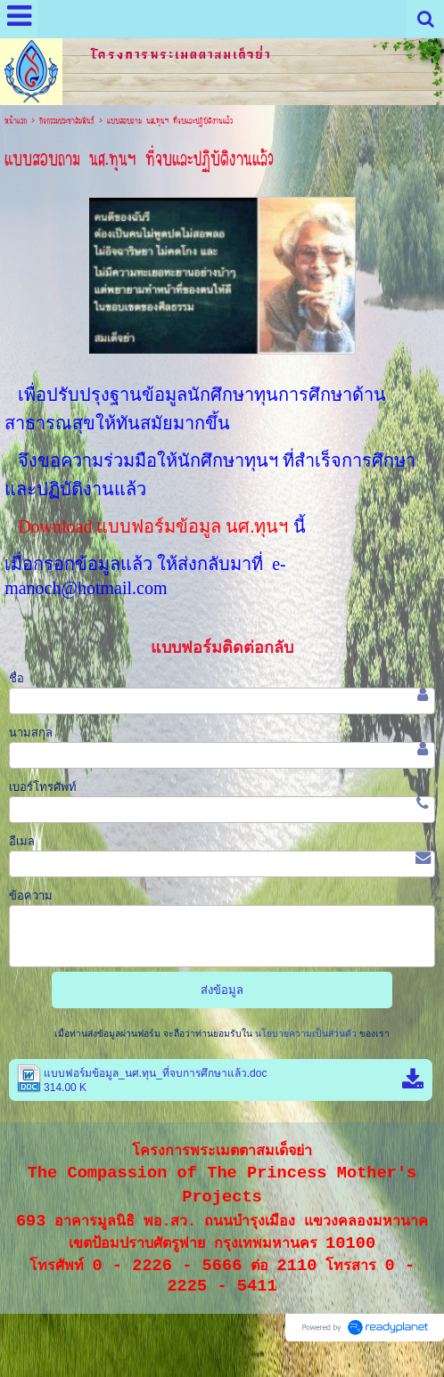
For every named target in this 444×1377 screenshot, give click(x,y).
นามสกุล (31, 732)
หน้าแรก (15, 121)
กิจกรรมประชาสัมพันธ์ (67, 121)
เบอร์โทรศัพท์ (43, 787)
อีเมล (22, 841)
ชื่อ (16, 678)
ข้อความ (31, 895)
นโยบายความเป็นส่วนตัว (305, 1034)
